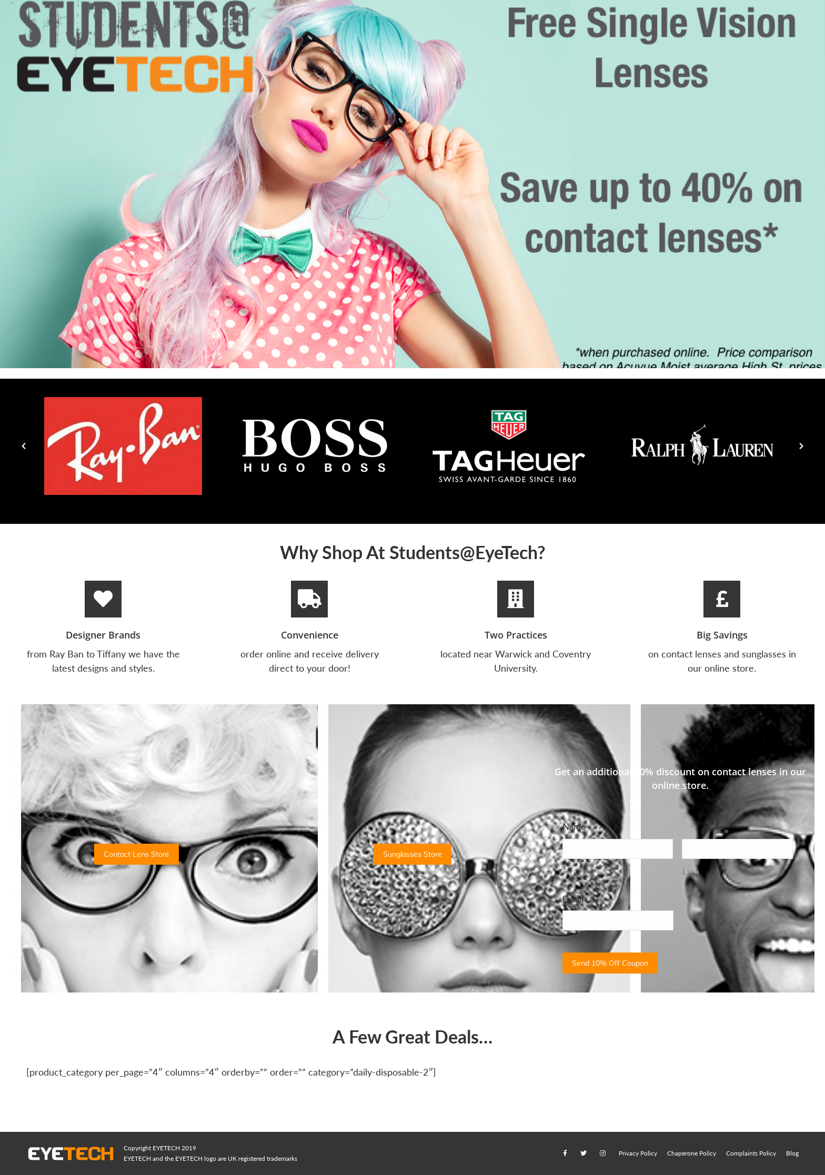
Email (572, 899)
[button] (23, 446)
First (571, 871)
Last (690, 871)
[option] (123, 446)
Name (574, 826)
